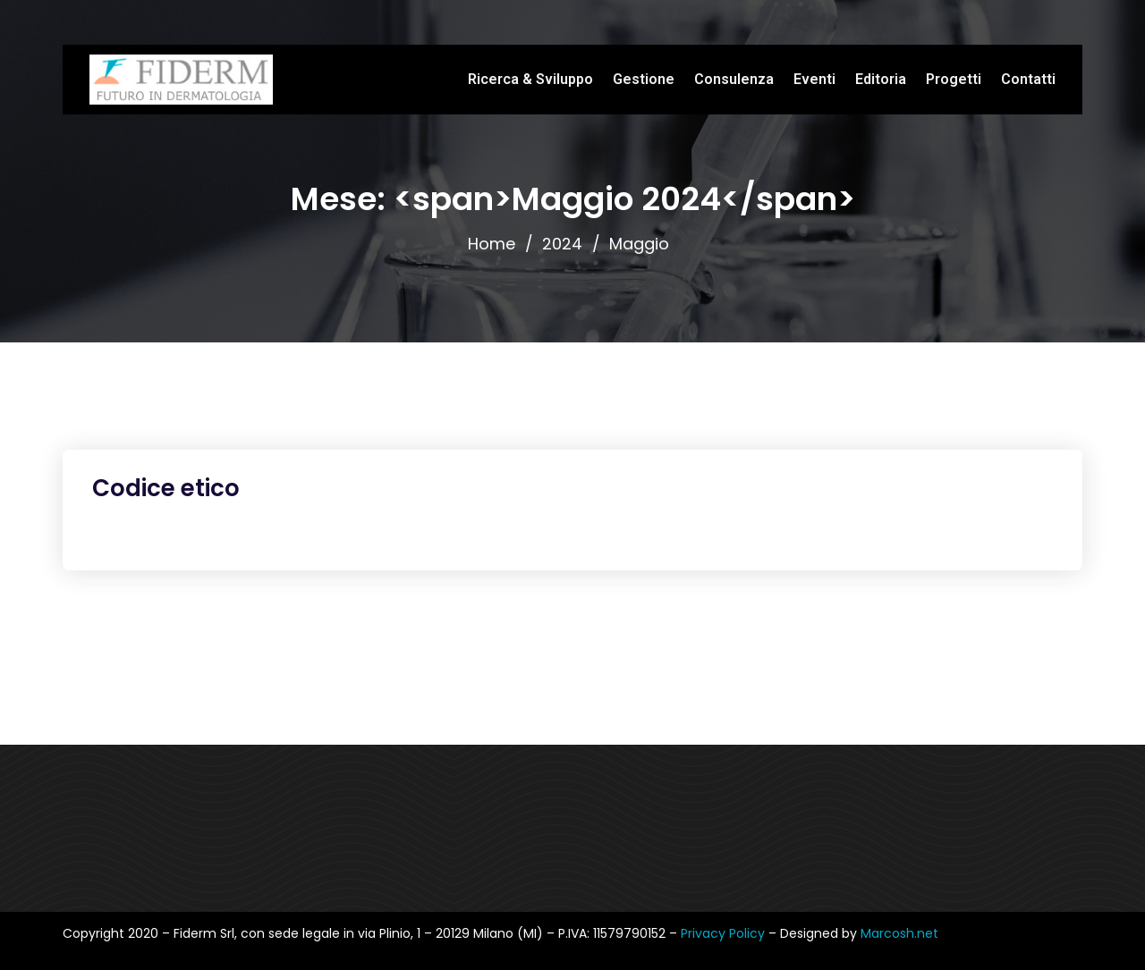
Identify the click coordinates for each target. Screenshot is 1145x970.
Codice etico (166, 488)
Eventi (814, 79)
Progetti (953, 79)
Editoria (880, 79)
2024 (562, 243)
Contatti (1028, 79)
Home (491, 243)
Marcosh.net (899, 933)
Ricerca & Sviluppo (530, 79)
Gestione (643, 79)
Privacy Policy (724, 933)
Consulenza (734, 79)
